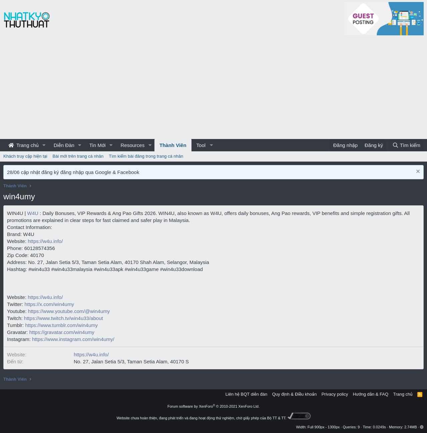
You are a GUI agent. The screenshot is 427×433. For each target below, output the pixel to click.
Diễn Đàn (64, 145)
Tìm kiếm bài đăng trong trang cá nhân (146, 156)
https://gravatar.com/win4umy (61, 332)
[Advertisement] (213, 89)
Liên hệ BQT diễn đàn (247, 394)
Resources (132, 145)
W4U (32, 213)
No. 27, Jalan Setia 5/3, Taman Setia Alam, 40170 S (131, 361)
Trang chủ (23, 145)
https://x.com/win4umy (49, 304)
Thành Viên (172, 145)
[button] (44, 145)
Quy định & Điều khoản (294, 394)
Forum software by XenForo (213, 406)
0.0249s (379, 427)
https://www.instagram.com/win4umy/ (73, 339)
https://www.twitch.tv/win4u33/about (63, 318)
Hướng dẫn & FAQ (370, 394)
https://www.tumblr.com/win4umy (61, 325)
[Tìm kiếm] (406, 145)
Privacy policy (335, 394)
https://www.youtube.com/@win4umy (69, 311)
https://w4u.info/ (45, 241)
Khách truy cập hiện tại (25, 156)
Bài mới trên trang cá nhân (78, 156)
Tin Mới (97, 145)
